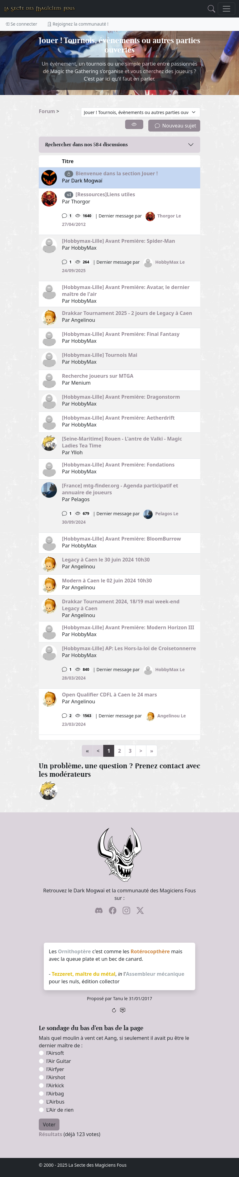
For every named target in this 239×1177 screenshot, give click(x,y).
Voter (49, 1124)
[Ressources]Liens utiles (105, 194)
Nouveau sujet (175, 125)
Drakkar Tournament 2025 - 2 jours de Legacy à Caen (127, 313)
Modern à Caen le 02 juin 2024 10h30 (107, 580)
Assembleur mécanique (155, 973)
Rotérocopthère (150, 951)
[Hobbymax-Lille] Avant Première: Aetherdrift (118, 417)
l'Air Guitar (58, 1061)
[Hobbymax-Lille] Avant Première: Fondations (118, 464)
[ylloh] (48, 789)
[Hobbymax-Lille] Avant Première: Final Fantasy (121, 334)
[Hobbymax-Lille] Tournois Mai (99, 355)
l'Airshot (55, 1077)
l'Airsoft (55, 1053)
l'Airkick (55, 1085)
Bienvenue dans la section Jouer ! (117, 173)
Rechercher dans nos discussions (86, 144)
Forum (47, 111)
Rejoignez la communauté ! (78, 24)
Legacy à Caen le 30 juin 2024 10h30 (106, 559)
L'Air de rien (60, 1109)
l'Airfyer (55, 1069)
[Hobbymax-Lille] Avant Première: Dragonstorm (121, 396)
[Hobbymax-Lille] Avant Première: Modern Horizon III (128, 627)
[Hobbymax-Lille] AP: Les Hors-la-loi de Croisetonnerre (129, 648)
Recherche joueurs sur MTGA (97, 375)
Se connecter (21, 24)
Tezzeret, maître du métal (83, 973)
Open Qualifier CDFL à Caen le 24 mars (109, 694)
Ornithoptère (74, 951)
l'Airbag (55, 1093)
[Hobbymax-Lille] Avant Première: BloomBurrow (121, 538)
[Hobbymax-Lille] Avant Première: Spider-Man (118, 240)
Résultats (50, 1134)
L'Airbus (55, 1101)
